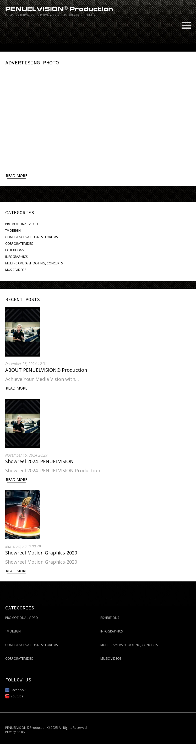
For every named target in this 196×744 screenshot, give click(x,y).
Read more (16, 174)
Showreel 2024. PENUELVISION (39, 460)
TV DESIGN (13, 229)
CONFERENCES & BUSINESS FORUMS (31, 236)
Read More (16, 387)
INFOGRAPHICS (16, 256)
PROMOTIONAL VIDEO (21, 223)
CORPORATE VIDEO (19, 243)
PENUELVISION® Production (25, 727)
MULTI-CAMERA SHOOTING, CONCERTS (34, 262)
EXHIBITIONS (14, 249)
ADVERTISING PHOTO (29, 62)
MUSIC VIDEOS (15, 269)
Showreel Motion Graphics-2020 (41, 552)
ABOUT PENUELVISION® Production (46, 369)
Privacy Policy (15, 731)
